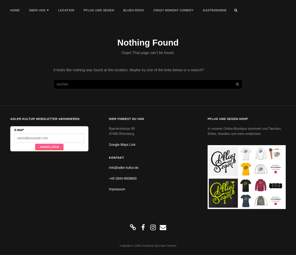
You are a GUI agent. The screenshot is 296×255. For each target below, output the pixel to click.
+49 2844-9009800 (123, 178)
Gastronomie (215, 10)
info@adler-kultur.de (123, 167)
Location (66, 10)
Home (15, 10)
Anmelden (49, 147)
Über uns (37, 10)
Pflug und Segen (99, 10)
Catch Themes (167, 245)
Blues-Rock (134, 10)
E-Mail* (19, 130)
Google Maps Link (122, 144)
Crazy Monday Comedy (174, 10)
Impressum (117, 189)
